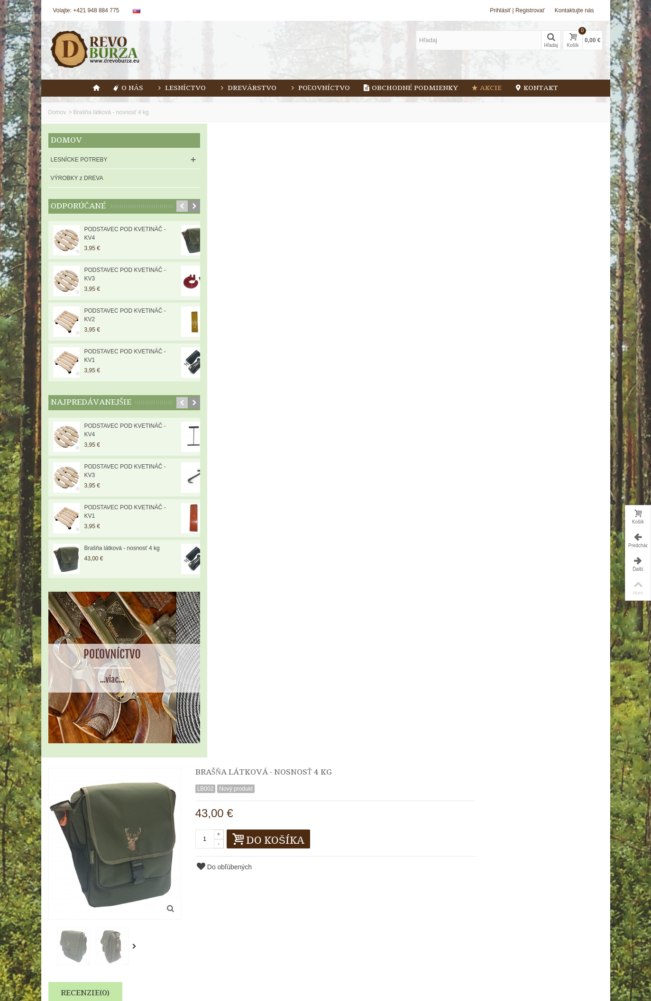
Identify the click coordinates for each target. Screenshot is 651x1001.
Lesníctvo (181, 88)
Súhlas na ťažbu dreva (396, 517)
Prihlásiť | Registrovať (517, 10)
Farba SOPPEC (561, 517)
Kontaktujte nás (574, 10)
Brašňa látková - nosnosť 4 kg (122, 548)
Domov (57, 112)
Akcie (486, 88)
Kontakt (536, 88)
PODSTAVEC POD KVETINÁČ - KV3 (125, 274)
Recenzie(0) (227, 352)
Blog (199, 946)
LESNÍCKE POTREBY (79, 159)
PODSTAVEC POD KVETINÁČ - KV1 (125, 355)
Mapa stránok (211, 965)
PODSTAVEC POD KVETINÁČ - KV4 (125, 233)
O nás (128, 88)
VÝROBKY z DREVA (77, 178)
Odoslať (435, 962)
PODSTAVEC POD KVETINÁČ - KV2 (125, 315)
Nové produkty (70, 956)
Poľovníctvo (320, 88)
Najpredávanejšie (91, 402)
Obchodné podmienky (410, 88)
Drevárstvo (247, 88)
